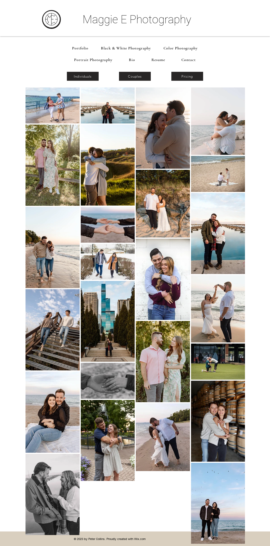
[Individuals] (83, 76)
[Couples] (135, 76)
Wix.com (140, 539)
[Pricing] (187, 76)
